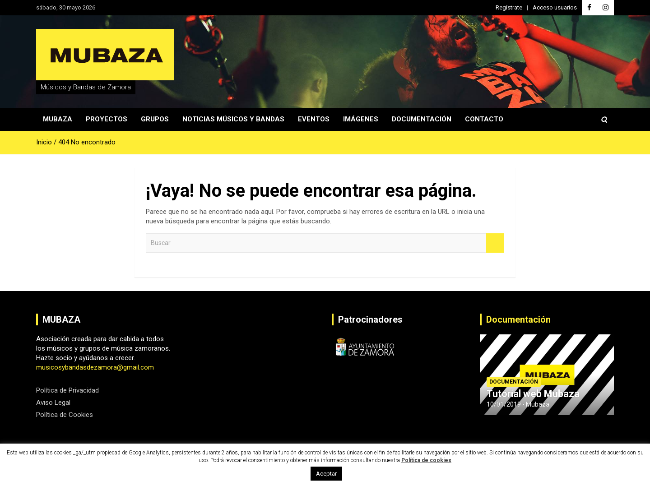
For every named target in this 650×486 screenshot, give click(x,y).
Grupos (155, 119)
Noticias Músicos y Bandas (233, 119)
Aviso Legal (53, 402)
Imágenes (360, 119)
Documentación (421, 119)
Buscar (495, 243)
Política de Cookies (64, 415)
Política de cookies (426, 460)
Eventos (314, 119)
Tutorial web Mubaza (533, 393)
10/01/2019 (504, 404)
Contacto (484, 119)
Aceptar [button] (326, 473)
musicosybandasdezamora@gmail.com (95, 367)
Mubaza (57, 119)
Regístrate (509, 7)
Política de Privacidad (67, 390)
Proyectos (106, 119)
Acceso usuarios (555, 7)
